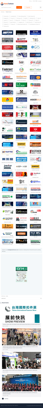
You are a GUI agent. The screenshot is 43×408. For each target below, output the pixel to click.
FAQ (13, 405)
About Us (2, 405)
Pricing (30, 1)
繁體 (36, 1)
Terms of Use (9, 405)
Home (2, 11)
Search (19, 7)
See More (5, 398)
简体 (34, 1)
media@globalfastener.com (12, 249)
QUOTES (28, 7)
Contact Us (16, 405)
